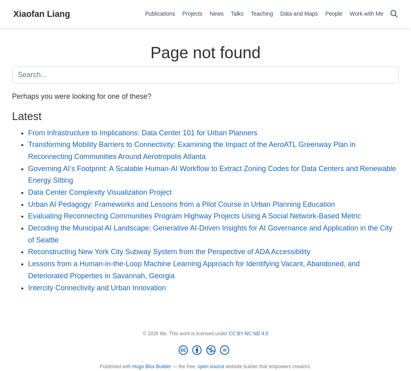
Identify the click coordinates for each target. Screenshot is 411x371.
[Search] (394, 14)
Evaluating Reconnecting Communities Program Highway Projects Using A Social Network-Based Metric (194, 216)
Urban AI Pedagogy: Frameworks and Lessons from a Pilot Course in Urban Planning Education (181, 204)
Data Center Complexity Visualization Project (100, 192)
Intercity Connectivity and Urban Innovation (97, 288)
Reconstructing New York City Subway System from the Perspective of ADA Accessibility (169, 252)
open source (211, 366)
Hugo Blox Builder (151, 366)
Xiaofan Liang (41, 14)
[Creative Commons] (205, 350)
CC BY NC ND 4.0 (248, 333)
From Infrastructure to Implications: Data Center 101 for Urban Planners (142, 133)
